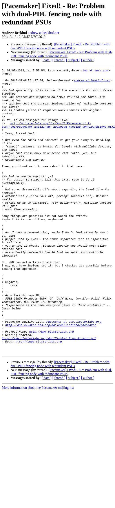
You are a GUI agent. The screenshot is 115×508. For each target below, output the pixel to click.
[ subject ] (73, 60)
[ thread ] (58, 60)
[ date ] (46, 60)
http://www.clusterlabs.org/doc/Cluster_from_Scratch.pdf (49, 392)
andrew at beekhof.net (43, 33)
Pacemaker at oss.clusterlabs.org (73, 372)
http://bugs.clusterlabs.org (38, 396)
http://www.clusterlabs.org (51, 384)
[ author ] (87, 60)
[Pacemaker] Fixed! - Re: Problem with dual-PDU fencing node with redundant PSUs (60, 46)
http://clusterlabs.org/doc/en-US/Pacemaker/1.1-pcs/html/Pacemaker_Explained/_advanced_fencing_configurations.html (58, 136)
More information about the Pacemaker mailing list (38, 444)
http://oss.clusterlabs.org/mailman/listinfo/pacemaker (50, 376)
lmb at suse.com (95, 71)
